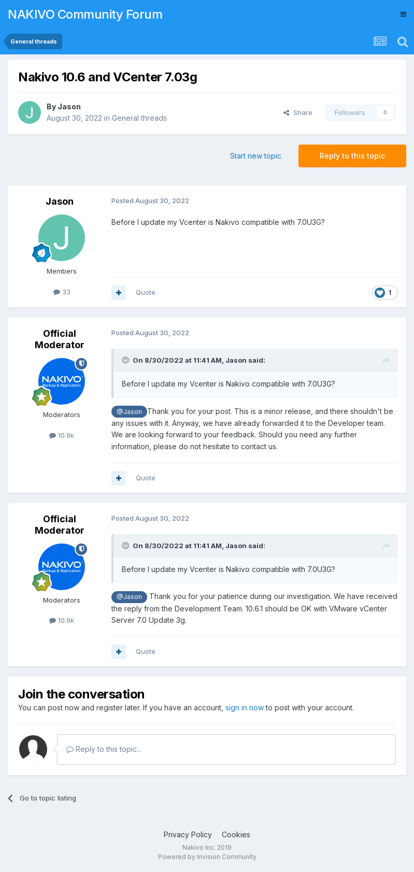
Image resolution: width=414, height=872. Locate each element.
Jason (69, 106)
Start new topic (255, 155)
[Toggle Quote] (126, 360)
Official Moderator (59, 339)
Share (297, 112)
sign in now (244, 707)
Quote (145, 292)
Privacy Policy (188, 834)
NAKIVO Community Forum (85, 14)
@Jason (129, 412)
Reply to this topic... (103, 749)
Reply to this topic (352, 155)
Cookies (236, 834)
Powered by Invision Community (207, 857)
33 (61, 292)
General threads (139, 117)
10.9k (61, 435)
